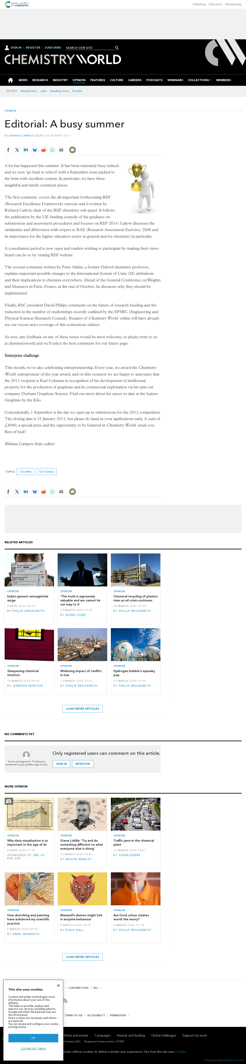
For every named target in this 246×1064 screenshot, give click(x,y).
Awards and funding (131, 1035)
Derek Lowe (76, 615)
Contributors (78, 987)
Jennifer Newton (27, 686)
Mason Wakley (79, 859)
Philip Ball (75, 930)
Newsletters (29, 91)
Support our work (194, 1035)
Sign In (16, 47)
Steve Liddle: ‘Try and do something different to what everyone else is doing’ (81, 845)
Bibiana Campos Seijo (26, 135)
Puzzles (77, 91)
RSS (95, 987)
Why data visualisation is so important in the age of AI (27, 842)
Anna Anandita (26, 934)
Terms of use (74, 1015)
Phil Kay (14, 858)
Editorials (46, 471)
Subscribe (53, 47)
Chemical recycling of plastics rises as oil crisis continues (135, 598)
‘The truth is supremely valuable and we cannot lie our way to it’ (80, 600)
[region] (33, 1020)
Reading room (59, 91)
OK (33, 1038)
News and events (76, 1035)
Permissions (118, 1015)
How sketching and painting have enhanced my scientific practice (28, 919)
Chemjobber (129, 855)
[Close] (58, 985)
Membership (234, 4)
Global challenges (163, 1035)
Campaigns (102, 1035)
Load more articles (82, 708)
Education (215, 4)
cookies (180, 1052)
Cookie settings (33, 1048)
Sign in (61, 764)
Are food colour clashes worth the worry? (131, 917)
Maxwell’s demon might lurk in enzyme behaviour (81, 917)
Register (33, 47)
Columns (25, 471)
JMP (36, 855)
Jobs (43, 91)
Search (116, 47)
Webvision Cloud (233, 1060)
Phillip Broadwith (28, 611)
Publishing (199, 4)
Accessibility (96, 1015)
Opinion (10, 111)
